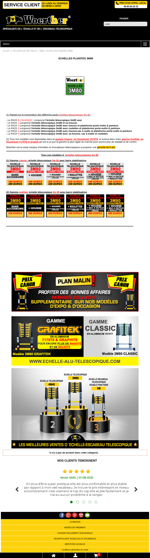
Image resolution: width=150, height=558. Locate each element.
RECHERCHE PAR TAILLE (25, 51)
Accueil (6, 51)
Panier (123, 18)
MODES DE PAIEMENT (75, 527)
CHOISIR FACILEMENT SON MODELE (75, 533)
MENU (6, 44)
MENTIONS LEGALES (75, 544)
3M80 (41, 51)
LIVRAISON (75, 522)
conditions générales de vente (75, 550)
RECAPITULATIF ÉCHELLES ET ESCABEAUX (75, 539)
